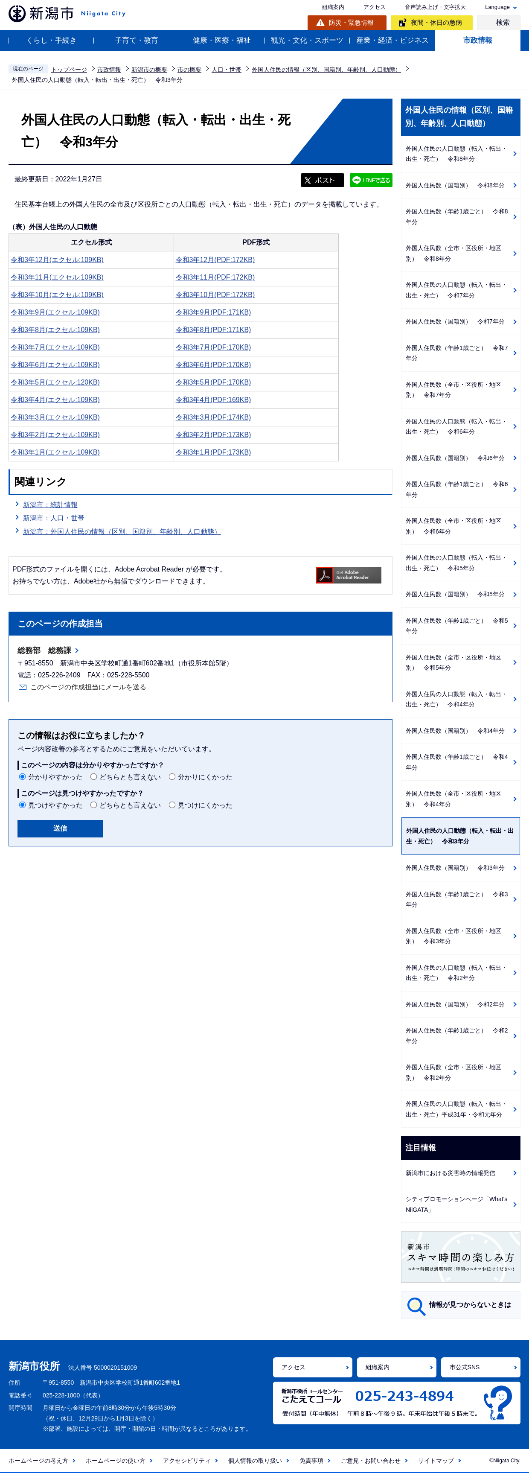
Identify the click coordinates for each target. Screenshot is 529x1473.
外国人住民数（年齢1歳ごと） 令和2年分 (457, 1035)
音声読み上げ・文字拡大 (435, 7)
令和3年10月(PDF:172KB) (215, 294)
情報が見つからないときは (470, 1304)
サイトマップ (436, 1460)
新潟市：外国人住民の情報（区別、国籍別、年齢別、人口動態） (122, 531)
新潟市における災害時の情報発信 (450, 1173)
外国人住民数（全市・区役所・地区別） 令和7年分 (453, 390)
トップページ (69, 69)
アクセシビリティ (187, 1460)
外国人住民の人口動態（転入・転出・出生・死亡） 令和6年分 (456, 426)
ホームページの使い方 (115, 1460)
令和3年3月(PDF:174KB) (213, 417)
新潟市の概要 (149, 69)
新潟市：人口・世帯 (53, 518)
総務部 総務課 (44, 650)
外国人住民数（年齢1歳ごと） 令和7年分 (457, 353)
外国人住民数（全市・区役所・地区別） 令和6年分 (453, 526)
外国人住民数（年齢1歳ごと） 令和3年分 (457, 899)
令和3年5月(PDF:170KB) (213, 382)
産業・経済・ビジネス (392, 40)
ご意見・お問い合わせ (371, 1460)
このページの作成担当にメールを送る (88, 687)
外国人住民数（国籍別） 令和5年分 (455, 594)
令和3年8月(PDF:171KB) (213, 329)
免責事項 (311, 1460)
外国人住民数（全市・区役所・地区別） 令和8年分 (453, 253)
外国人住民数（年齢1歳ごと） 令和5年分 (457, 626)
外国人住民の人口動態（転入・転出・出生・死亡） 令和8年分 (456, 154)
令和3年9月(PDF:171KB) (213, 312)
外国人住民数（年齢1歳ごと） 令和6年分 (457, 489)
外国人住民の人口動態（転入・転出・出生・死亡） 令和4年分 (456, 699)
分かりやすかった (55, 777)
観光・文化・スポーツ (307, 40)
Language (497, 7)
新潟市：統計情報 (50, 504)
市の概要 (189, 69)
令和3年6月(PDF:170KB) (213, 364)
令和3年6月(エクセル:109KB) (55, 364)
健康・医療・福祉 (222, 40)
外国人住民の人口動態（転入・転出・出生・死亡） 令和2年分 (456, 973)
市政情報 (477, 40)
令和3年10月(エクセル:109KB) (57, 294)
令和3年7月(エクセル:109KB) (55, 347)
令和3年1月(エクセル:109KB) (55, 452)
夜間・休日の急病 (436, 22)
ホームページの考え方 (38, 1460)
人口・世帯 (226, 69)
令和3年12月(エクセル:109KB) (57, 259)
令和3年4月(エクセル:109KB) (55, 399)
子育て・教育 (136, 40)
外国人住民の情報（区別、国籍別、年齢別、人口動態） (326, 69)
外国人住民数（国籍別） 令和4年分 (455, 730)
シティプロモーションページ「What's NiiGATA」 (456, 1204)
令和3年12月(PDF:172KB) (215, 259)
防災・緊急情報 (351, 22)
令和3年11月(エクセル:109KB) (57, 277)
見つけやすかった (55, 805)
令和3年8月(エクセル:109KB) (55, 329)
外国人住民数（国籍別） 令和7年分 (455, 321)
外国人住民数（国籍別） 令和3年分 (455, 867)
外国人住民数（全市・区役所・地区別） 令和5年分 (453, 662)
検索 (503, 22)
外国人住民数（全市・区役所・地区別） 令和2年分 (453, 1072)
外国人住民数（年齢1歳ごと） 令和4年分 (457, 762)
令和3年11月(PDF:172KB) (215, 277)
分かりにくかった (205, 777)
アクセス (374, 7)
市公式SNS (465, 1367)
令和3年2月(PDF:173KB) (213, 434)
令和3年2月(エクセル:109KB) (55, 434)
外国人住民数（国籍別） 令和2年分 (455, 1004)
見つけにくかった (205, 805)
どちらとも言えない (130, 777)
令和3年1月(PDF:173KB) (213, 452)
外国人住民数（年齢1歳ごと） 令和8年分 (457, 216)
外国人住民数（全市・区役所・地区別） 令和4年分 (453, 799)
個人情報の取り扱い (255, 1460)
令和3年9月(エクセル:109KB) (55, 312)
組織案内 (333, 7)
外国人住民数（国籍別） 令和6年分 (455, 458)
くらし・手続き (51, 40)
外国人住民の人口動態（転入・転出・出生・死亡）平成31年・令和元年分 (456, 1109)
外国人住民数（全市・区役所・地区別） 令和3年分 (453, 936)
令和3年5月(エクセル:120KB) (55, 382)
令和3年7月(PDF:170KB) (213, 347)
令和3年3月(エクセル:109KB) (55, 417)
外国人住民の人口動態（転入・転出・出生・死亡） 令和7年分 (456, 290)
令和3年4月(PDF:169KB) (213, 399)
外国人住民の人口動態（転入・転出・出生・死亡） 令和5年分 (456, 563)
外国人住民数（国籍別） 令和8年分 (455, 185)
